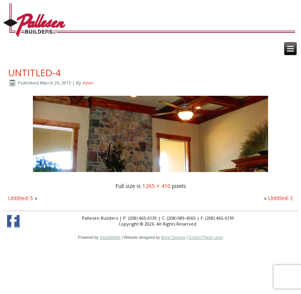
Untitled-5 (20, 198)
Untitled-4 (34, 72)
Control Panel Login (206, 237)
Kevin (87, 83)
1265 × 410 (156, 186)
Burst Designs (173, 237)
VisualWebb (110, 237)
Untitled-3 (280, 198)
